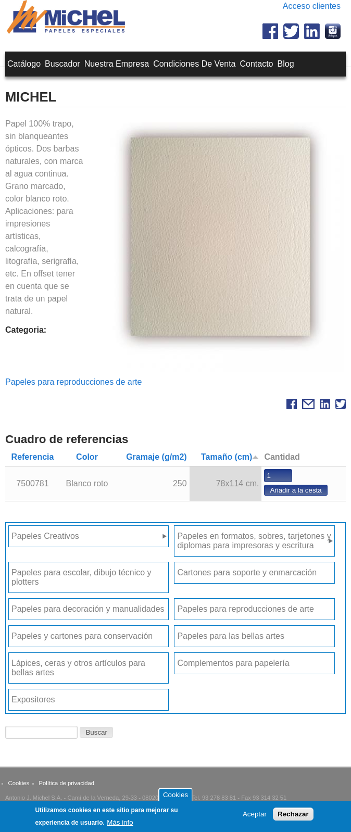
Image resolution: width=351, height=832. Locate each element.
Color (87, 456)
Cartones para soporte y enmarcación (247, 572)
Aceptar (255, 817)
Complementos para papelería (233, 663)
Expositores (33, 699)
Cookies (18, 783)
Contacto (256, 63)
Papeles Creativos (45, 536)
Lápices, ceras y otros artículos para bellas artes (78, 668)
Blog (286, 63)
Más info (120, 825)
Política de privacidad (66, 783)
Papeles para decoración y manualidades (88, 608)
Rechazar (293, 817)
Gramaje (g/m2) (156, 456)
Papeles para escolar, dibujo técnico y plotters (81, 577)
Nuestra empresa (116, 63)
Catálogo (24, 63)
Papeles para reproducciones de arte (73, 381)
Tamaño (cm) (230, 456)
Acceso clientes (312, 6)
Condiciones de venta (194, 63)
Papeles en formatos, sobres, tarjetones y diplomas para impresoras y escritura (254, 541)
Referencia (32, 456)
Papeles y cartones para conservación (82, 636)
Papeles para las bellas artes (230, 636)
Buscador (62, 63)
